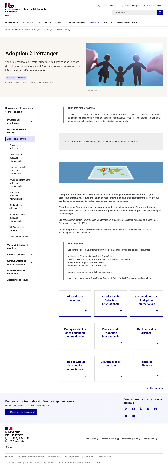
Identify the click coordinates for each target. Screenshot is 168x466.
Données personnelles (72, 457)
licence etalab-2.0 (91, 463)
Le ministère (10, 22)
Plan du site (9, 457)
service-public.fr (109, 439)
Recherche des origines (16, 206)
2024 (121, 141)
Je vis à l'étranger (131, 6)
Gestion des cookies (105, 457)
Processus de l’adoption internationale (15, 195)
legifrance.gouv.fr (130, 439)
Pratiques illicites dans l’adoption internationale (19, 183)
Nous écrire (89, 457)
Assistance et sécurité (18, 280)
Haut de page (156, 388)
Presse (107, 22)
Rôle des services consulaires (16, 272)
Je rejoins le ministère (126, 22)
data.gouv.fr (149, 439)
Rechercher (160, 12)
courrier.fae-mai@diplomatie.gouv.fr (93, 272)
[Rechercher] (135, 12)
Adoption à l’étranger (17, 139)
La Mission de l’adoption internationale (15, 158)
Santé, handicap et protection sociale (16, 262)
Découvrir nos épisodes (21, 412)
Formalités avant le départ (16, 131)
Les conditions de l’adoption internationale (17, 170)
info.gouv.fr (91, 439)
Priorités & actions (30, 22)
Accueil (7, 30)
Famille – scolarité (16, 255)
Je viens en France (153, 6)
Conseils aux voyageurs (75, 22)
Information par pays (53, 22)
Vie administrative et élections (17, 246)
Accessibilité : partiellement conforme (31, 457)
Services (92, 22)
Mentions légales (54, 457)
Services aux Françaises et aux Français (38, 30)
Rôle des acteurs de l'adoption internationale (18, 218)
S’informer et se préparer (16, 229)
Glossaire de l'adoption (15, 146)
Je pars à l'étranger (109, 6)
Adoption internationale (16, 78)
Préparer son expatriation (13, 121)
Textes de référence (18, 237)
